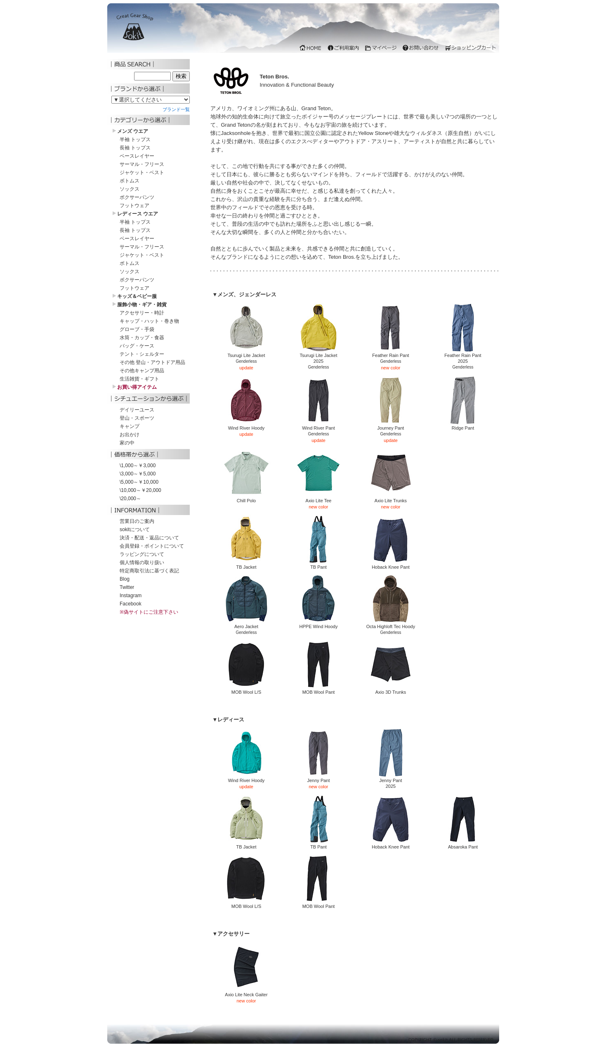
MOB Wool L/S (246, 690)
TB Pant (318, 565)
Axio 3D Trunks (390, 690)
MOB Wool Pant (318, 690)
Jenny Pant (318, 778)
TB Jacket (246, 565)
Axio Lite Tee (318, 498)
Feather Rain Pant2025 (463, 356)
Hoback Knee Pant (390, 565)
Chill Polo (246, 498)
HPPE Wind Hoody (318, 624)
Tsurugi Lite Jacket (246, 353)
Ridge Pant (463, 425)
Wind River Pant (318, 425)
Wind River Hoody (246, 425)
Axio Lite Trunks (390, 498)
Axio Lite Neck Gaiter (246, 992)
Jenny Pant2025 (390, 781)
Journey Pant (390, 425)
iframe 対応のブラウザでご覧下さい (303, 30)
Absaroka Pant (463, 844)
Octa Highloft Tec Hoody (390, 624)
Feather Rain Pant (390, 353)
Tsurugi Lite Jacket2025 (318, 356)
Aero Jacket (246, 624)
